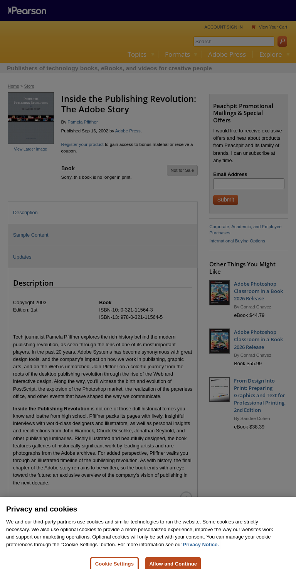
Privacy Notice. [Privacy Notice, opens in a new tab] (201, 551)
